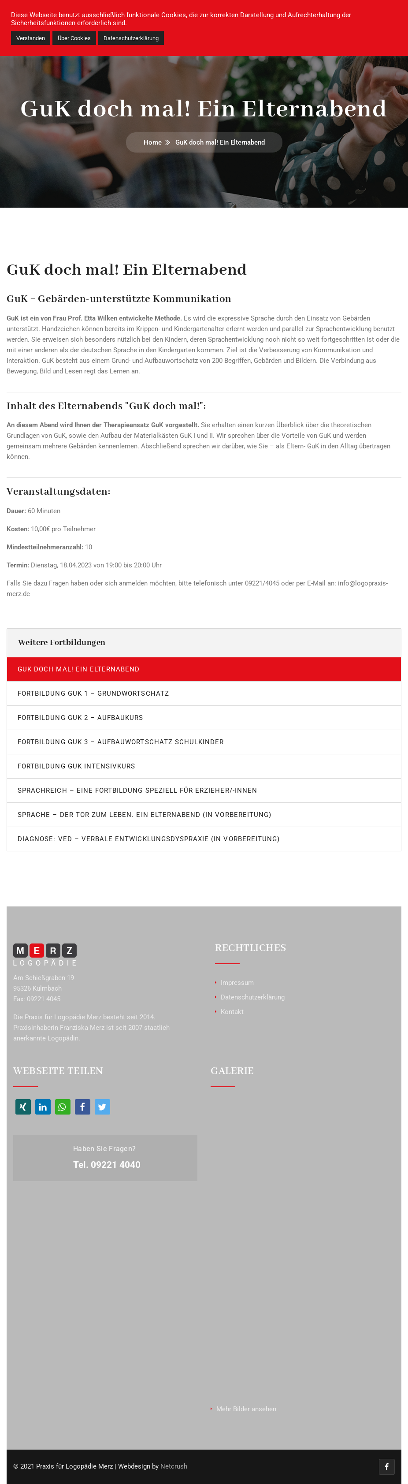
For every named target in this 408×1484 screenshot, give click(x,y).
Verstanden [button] (30, 38)
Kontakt (232, 1012)
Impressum (237, 983)
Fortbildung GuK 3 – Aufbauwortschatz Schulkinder (121, 742)
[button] (23, 1107)
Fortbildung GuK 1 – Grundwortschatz (93, 693)
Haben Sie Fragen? (104, 1149)
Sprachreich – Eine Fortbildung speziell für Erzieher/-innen (137, 790)
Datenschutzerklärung (253, 997)
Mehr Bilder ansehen (246, 1409)
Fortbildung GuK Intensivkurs (76, 766)
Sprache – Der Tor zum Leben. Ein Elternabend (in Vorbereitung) (144, 815)
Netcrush (173, 1467)
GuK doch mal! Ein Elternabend (79, 669)
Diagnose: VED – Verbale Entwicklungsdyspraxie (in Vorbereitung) (149, 839)
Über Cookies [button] (74, 38)
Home (153, 142)
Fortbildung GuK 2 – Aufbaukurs (81, 718)
